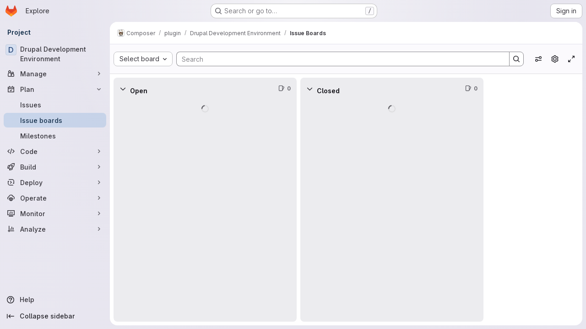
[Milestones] (55, 135)
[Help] (55, 299)
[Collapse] (122, 88)
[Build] (55, 166)
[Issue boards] (55, 120)
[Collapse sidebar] (55, 316)
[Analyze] (55, 229)
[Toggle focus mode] (571, 59)
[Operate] (55, 198)
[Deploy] (55, 182)
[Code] (55, 151)
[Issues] (55, 104)
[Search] (338, 58)
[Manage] (55, 73)
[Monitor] (55, 213)
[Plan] (55, 89)
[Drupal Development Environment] (55, 53)
